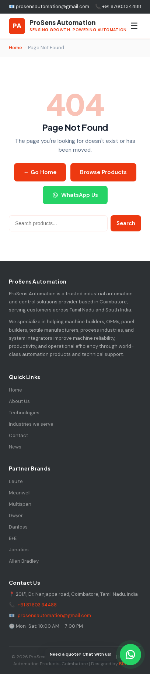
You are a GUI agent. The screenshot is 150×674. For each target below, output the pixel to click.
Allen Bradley (24, 561)
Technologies (24, 413)
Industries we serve (31, 424)
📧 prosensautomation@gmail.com (49, 6)
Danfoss (18, 527)
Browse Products (103, 172)
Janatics (19, 550)
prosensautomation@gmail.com (54, 615)
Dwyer (16, 515)
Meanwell (20, 493)
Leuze (16, 481)
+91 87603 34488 (37, 605)
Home (15, 47)
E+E (13, 538)
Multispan (20, 504)
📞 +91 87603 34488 (118, 6)
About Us (19, 401)
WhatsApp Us (75, 195)
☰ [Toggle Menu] (134, 26)
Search (125, 223)
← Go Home (40, 172)
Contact (18, 435)
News (15, 447)
